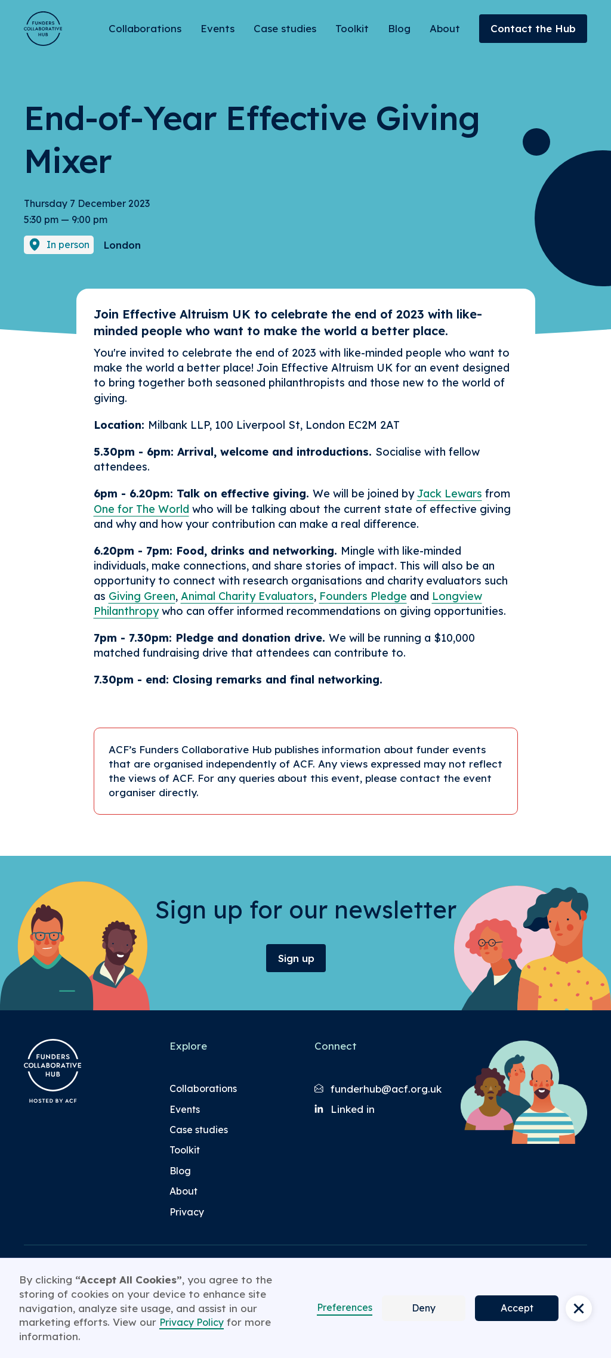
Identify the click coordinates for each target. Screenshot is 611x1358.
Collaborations (145, 28)
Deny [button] (424, 1308)
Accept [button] (517, 1308)
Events (217, 28)
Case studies (285, 28)
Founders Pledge (363, 596)
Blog (399, 28)
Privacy (186, 1212)
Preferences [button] (344, 1307)
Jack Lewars (449, 493)
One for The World (141, 509)
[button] (579, 1308)
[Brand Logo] (43, 28)
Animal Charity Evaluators (247, 596)
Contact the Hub (533, 28)
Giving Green (142, 596)
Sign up (296, 958)
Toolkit (352, 28)
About (445, 28)
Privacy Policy (191, 1322)
